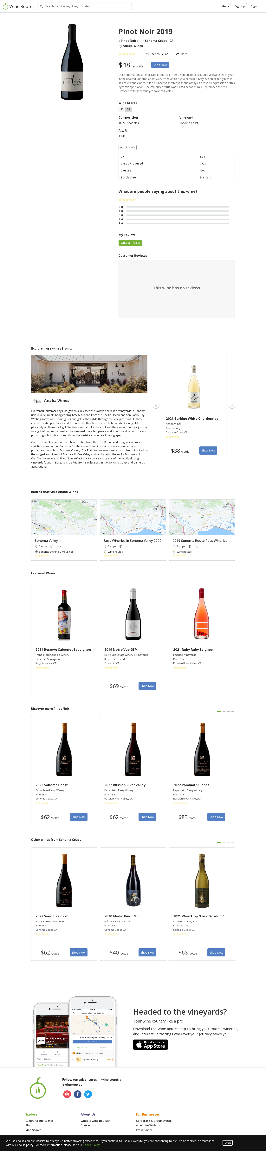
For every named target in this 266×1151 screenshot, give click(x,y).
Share (181, 54)
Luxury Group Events (39, 1121)
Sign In (255, 6)
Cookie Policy (91, 1145)
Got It (227, 1142)
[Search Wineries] (85, 6)
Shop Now (160, 65)
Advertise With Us (148, 1125)
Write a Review (130, 243)
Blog (28, 1125)
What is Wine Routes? (95, 1121)
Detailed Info (127, 147)
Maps (225, 6)
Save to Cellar (157, 54)
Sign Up (240, 6)
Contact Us (88, 1125)
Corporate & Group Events (154, 1121)
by (131, 46)
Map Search (33, 1130)
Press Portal (144, 1130)
